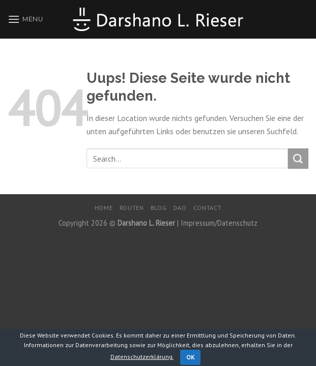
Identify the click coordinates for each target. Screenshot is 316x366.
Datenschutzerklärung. (142, 356)
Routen (132, 207)
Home (103, 207)
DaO (180, 207)
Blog (158, 207)
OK (190, 357)
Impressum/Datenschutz (219, 223)
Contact (207, 207)
